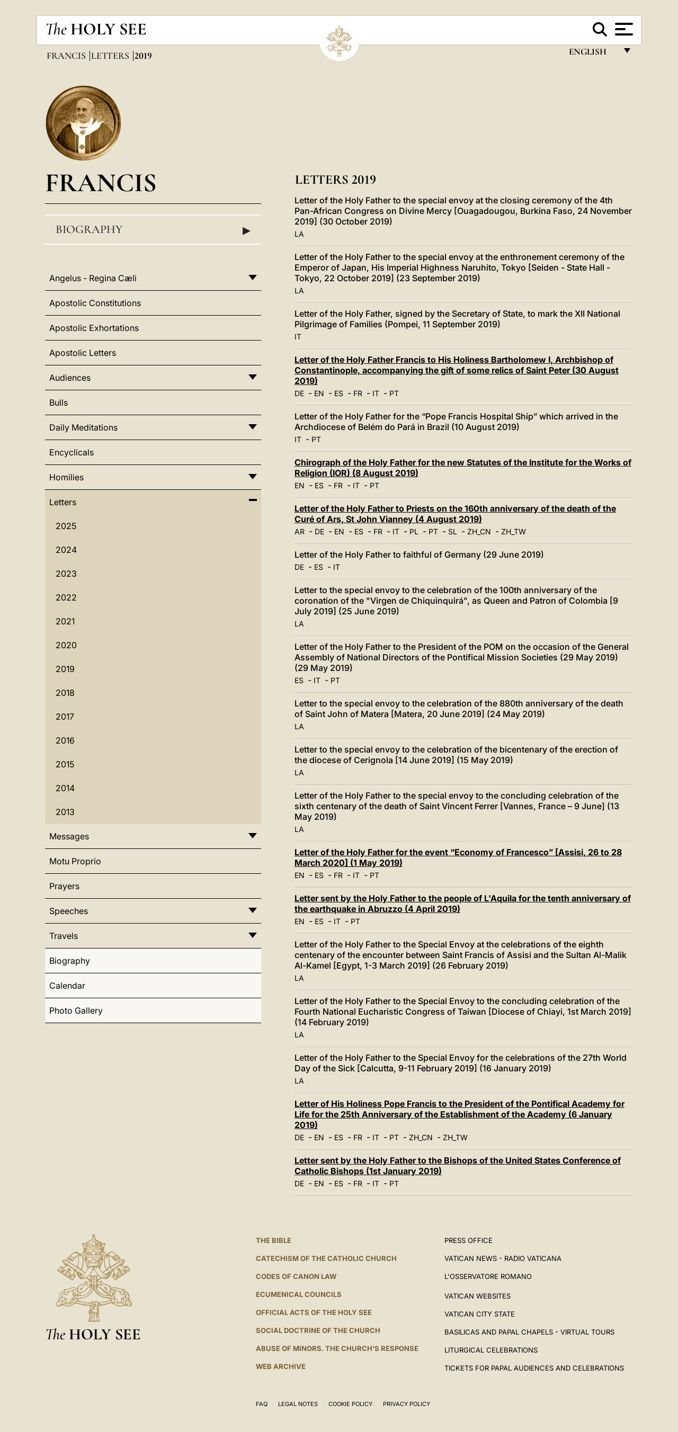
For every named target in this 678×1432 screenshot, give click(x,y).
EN (319, 393)
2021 (65, 621)
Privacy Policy (406, 1404)
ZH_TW (513, 531)
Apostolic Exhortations (94, 328)
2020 (66, 645)
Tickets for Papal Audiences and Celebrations (534, 1368)
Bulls (58, 402)
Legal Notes (298, 1404)
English (592, 54)
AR (300, 531)
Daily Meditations (83, 427)
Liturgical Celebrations (491, 1350)
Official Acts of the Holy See (314, 1312)
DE (299, 393)
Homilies (66, 477)
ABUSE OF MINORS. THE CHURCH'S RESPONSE (337, 1348)
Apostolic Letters (82, 352)
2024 (66, 549)
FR (357, 393)
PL (413, 531)
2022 (66, 597)
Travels (63, 935)
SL (452, 531)
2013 (65, 812)
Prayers (64, 886)
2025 (66, 526)
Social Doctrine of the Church (318, 1330)
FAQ (261, 1404)
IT (298, 336)
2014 (65, 788)
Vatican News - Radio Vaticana (502, 1258)
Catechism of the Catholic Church (326, 1258)
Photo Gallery (76, 1010)
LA (299, 233)
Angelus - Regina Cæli (93, 278)
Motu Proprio (75, 861)
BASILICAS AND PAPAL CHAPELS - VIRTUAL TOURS (529, 1332)
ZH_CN (479, 531)
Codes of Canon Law (296, 1276)
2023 (66, 573)
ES (338, 393)
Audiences (70, 377)
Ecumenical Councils (299, 1294)
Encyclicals (71, 452)
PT (394, 393)
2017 (65, 716)
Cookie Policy (350, 1404)
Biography (153, 229)
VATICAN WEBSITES (477, 1296)
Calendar (67, 985)
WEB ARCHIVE (281, 1366)
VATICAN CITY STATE (479, 1314)
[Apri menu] (622, 29)
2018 (65, 692)
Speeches (68, 911)
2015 (65, 764)
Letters (111, 55)
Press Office (468, 1240)
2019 (65, 669)
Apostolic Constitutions (95, 303)
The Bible (273, 1240)
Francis (67, 55)
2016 (65, 740)
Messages (69, 836)
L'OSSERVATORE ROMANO (488, 1276)
